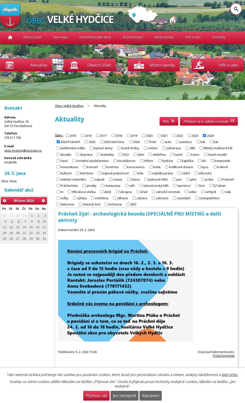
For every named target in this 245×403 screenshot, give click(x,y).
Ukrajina (126, 191)
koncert (92, 167)
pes (179, 179)
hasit (64, 160)
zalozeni (162, 198)
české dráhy (130, 148)
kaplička (188, 160)
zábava (122, 198)
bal (216, 142)
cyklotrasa (173, 148)
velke (192, 191)
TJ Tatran (219, 185)
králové (222, 167)
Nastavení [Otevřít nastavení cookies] (150, 395)
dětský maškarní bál (217, 148)
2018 (118, 135)
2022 (179, 135)
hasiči (178, 154)
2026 (136, 142)
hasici (195, 154)
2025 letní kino (114, 142)
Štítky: (59, 135)
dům (141, 154)
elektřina (159, 154)
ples (193, 179)
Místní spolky (164, 37)
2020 (149, 135)
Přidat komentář (224, 356)
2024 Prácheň (70, 142)
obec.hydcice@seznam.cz (23, 150)
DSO (125, 154)
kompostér (222, 160)
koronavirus (136, 167)
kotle (157, 167)
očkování (205, 173)
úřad (143, 191)
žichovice (115, 204)
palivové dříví (158, 179)
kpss (204, 167)
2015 (73, 135)
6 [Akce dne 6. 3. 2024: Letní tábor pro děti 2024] (18, 221)
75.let (152, 142)
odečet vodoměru (73, 179)
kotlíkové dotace (181, 167)
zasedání (183, 198)
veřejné (210, 191)
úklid (107, 191)
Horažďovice (126, 160)
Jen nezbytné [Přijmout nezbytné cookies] (124, 395)
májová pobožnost (115, 173)
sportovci (184, 185)
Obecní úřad (32, 37)
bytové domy (103, 148)
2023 (195, 135)
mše (140, 173)
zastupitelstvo (209, 198)
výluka (82, 198)
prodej (91, 185)
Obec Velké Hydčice (10, 37)
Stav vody (60, 37)
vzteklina (101, 198)
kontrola (112, 167)
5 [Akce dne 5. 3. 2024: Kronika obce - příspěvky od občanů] (12, 221)
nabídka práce (162, 173)
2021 (164, 135)
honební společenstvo (92, 160)
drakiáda (107, 154)
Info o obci (193, 37)
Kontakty (219, 37)
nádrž (186, 173)
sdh (132, 185)
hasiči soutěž (217, 154)
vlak (228, 191)
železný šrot (91, 204)
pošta (209, 179)
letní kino (86, 173)
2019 (134, 135)
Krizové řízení (133, 37)
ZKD (133, 204)
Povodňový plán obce (95, 37)
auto (168, 142)
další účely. (230, 374)
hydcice (167, 160)
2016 (88, 135)
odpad (99, 179)
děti (192, 148)
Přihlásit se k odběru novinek (209, 121)
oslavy (117, 179)
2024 (210, 135)
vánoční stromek (168, 191)
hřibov (148, 160)
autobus (186, 142)
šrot (202, 185)
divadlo (66, 154)
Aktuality (38, 65)
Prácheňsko (69, 185)
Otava (135, 179)
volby (64, 198)
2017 (103, 135)
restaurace (113, 185)
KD (204, 160)
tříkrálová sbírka (84, 191)
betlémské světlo (73, 148)
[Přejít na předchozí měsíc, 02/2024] (4, 201)
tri (62, 191)
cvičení (152, 148)
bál (202, 142)
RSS (169, 121)
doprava (86, 154)
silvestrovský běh (156, 185)
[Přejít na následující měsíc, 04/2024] (43, 201)
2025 (92, 142)
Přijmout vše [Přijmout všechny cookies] (96, 395)
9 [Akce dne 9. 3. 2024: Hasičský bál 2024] (38, 221)
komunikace (69, 167)
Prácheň (228, 179)
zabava (141, 198)
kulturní (66, 173)
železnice (67, 204)
